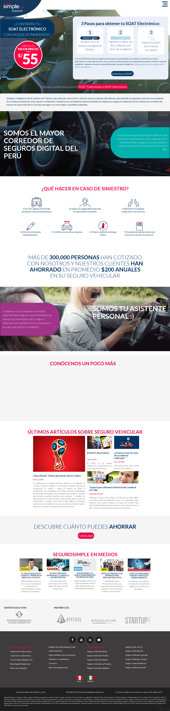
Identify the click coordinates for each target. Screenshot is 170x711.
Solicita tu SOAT (122, 73)
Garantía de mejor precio (20, 651)
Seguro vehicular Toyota (136, 659)
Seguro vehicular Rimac (97, 651)
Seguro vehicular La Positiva (99, 664)
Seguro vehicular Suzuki (136, 667)
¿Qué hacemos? (55, 651)
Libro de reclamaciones (58, 667)
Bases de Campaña (18, 668)
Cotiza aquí (86, 535)
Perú (79, 681)
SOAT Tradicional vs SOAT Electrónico (103, 86)
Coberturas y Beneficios (20, 655)
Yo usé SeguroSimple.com (21, 660)
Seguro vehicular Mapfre (97, 660)
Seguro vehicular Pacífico (98, 655)
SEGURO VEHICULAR (22, 647)
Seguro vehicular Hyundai (136, 655)
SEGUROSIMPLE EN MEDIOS (85, 554)
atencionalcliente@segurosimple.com (90, 692)
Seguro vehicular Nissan (136, 663)
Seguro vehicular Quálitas (98, 668)
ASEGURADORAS (97, 647)
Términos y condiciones (59, 659)
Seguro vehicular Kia (134, 651)
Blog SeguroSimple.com (20, 664)
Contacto (53, 663)
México (91, 681)
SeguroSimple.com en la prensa (62, 655)
